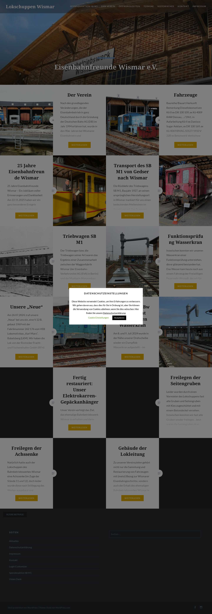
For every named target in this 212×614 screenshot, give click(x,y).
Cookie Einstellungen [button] (98, 317)
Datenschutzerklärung (114, 313)
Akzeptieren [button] (119, 318)
